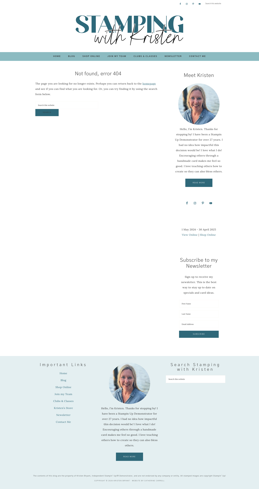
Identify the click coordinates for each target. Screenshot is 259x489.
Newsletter (63, 415)
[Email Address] (199, 324)
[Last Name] (199, 314)
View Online (190, 234)
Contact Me (63, 421)
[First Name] (199, 304)
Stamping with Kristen (129, 30)
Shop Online (208, 234)
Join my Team (63, 394)
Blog (63, 380)
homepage (149, 83)
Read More (199, 183)
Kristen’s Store (63, 408)
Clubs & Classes (63, 401)
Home (63, 373)
